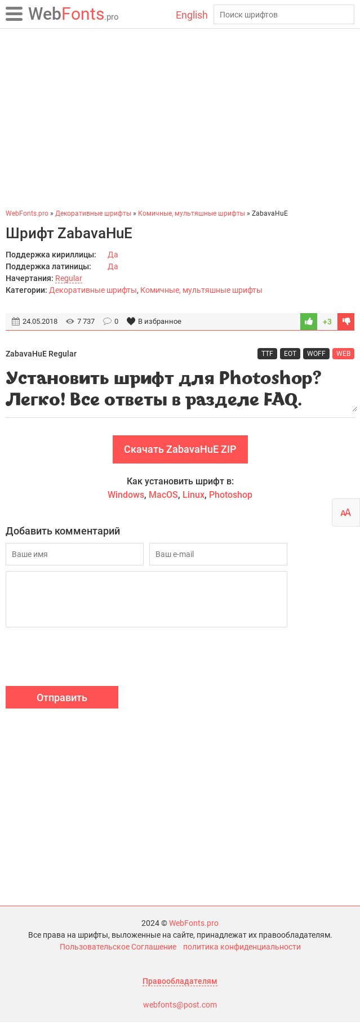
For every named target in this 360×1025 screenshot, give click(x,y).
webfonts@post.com (180, 1007)
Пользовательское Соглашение (118, 949)
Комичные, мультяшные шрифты (201, 290)
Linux (194, 497)
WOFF (316, 354)
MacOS (163, 497)
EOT (290, 354)
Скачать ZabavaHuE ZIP (180, 452)
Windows (126, 497)
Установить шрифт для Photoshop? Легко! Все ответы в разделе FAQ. (180, 390)
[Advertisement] (180, 118)
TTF (267, 354)
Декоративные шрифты (93, 290)
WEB (343, 354)
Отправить (62, 700)
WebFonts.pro (194, 925)
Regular (68, 278)
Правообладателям (180, 983)
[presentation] (91, 661)
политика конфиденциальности (242, 949)
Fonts (73, 14)
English (192, 15)
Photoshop (230, 497)
